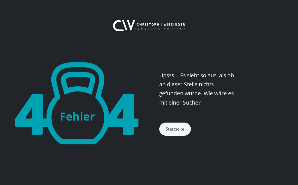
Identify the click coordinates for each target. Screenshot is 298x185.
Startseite (175, 129)
